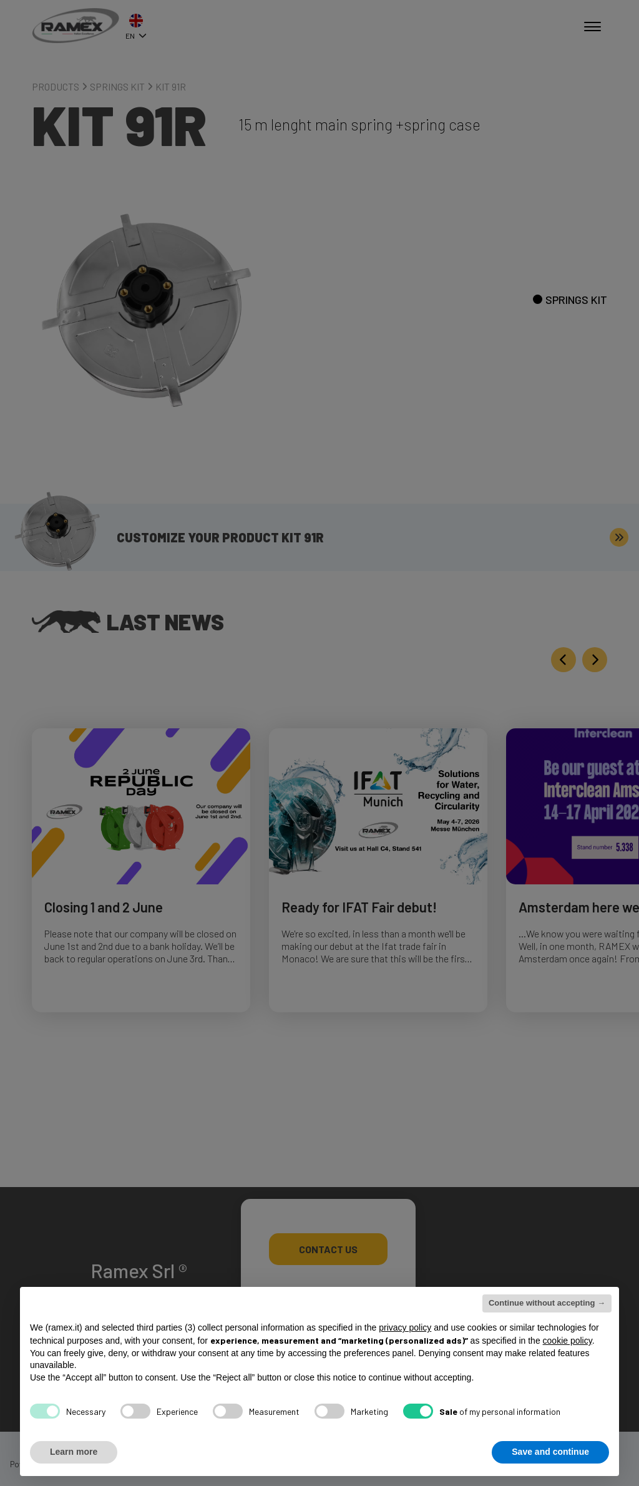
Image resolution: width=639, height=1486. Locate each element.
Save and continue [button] (550, 1452)
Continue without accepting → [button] (547, 1303)
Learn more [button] (73, 1452)
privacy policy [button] (405, 1327)
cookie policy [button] (567, 1341)
